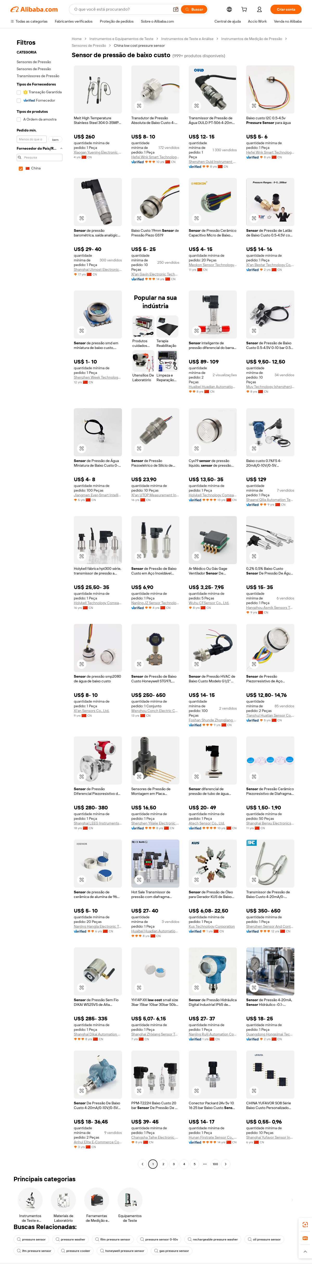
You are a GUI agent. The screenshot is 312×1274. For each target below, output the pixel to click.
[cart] (245, 10)
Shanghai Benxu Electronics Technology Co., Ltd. (270, 823)
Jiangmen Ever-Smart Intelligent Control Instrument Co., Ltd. (98, 495)
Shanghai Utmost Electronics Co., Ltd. (98, 269)
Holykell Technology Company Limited (213, 495)
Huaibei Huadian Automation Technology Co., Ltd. (213, 387)
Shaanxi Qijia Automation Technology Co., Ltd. (270, 500)
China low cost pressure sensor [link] (139, 45)
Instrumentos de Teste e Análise (187, 39)
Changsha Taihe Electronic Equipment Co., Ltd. (155, 1137)
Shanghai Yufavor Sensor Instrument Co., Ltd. (270, 1137)
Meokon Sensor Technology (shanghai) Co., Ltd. (213, 265)
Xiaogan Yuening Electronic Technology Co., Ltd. (98, 152)
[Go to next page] (225, 1164)
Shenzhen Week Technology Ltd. (98, 377)
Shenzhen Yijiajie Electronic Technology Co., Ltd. (155, 823)
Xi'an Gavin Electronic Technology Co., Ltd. (155, 274)
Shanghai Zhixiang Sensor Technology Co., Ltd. (155, 1034)
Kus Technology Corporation (212, 926)
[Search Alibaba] (121, 9)
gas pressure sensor (171, 1251)
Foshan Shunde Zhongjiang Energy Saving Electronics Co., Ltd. (213, 720)
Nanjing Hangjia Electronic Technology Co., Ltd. (98, 926)
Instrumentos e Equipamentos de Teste (121, 39)
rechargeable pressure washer (213, 1239)
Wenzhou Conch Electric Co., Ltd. (155, 711)
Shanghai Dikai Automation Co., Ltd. (98, 1034)
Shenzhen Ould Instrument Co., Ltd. (213, 162)
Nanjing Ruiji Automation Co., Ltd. (213, 1034)
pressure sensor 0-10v (159, 1239)
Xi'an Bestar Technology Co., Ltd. (270, 265)
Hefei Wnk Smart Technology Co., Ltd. (155, 157)
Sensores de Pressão (89, 45)
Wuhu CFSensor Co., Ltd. (209, 603)
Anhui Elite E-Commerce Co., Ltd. (98, 1142)
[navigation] (40, 602)
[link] (305, 1224)
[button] (176, 9)
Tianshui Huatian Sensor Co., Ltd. (270, 715)
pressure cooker (75, 1251)
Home (77, 39)
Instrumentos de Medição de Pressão (251, 39)
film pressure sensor (112, 1239)
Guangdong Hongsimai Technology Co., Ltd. (270, 1034)
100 (215, 1164)
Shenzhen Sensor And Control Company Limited (270, 926)
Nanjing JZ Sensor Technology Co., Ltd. (155, 603)
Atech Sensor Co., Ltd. (207, 823)
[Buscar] (194, 9)
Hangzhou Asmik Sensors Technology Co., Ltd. (270, 607)
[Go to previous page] (142, 1164)
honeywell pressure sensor (122, 1251)
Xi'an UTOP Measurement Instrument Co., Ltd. (155, 495)
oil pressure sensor (264, 1239)
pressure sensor (31, 1239)
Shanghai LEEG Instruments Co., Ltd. (98, 823)
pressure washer (70, 1239)
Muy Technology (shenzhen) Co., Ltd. (270, 387)
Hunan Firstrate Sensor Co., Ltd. (213, 1137)
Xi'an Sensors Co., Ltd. (91, 711)
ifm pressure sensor (34, 1251)
